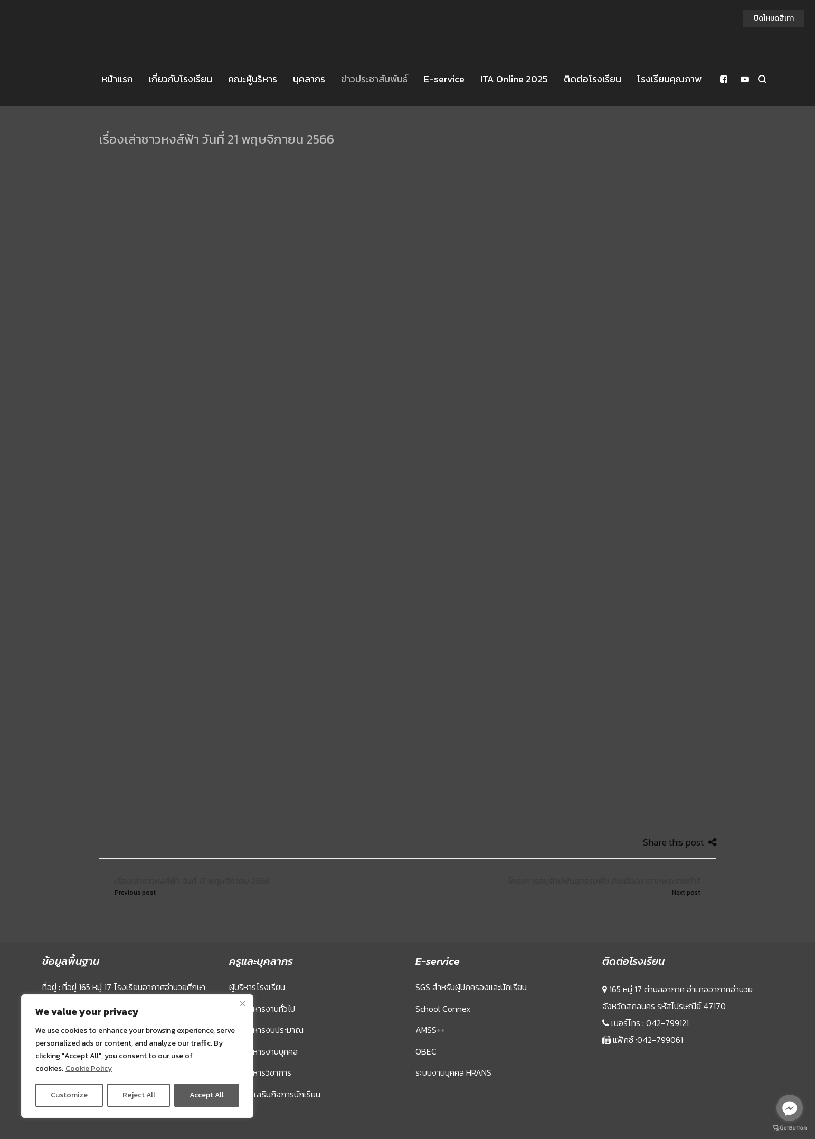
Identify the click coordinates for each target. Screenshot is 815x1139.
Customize (69, 1094)
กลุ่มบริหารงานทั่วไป (262, 1008)
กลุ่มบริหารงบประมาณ (266, 1029)
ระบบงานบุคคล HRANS (453, 1072)
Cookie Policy (88, 1068)
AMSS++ (430, 1029)
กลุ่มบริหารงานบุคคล (263, 1051)
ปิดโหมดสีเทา (774, 18)
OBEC (426, 1051)
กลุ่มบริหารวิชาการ (260, 1072)
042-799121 (667, 1023)
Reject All (138, 1094)
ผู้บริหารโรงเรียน (257, 987)
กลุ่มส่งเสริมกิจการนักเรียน (274, 1094)
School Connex (442, 1008)
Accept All (206, 1094)
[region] (137, 1056)
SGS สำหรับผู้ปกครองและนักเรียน (471, 987)
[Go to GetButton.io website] (790, 1128)
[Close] (242, 1003)
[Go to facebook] (789, 1108)
